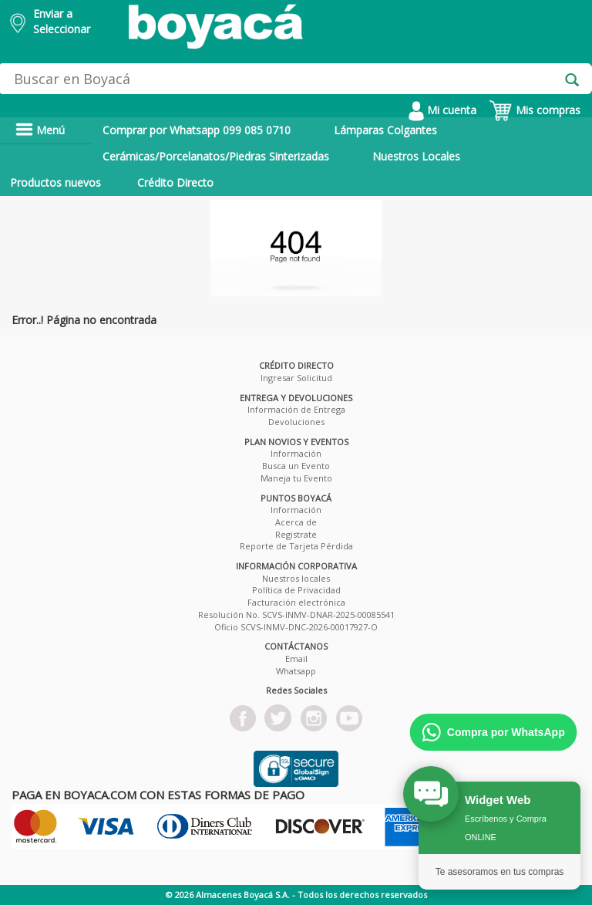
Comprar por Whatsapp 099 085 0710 (197, 130)
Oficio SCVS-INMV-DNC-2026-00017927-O (296, 627)
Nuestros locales (296, 578)
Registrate (296, 534)
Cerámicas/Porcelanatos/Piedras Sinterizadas (216, 156)
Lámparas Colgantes (385, 130)
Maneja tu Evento (296, 478)
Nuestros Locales (416, 156)
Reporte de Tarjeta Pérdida (296, 546)
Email (296, 658)
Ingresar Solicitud (296, 377)
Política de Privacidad (296, 590)
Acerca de (296, 522)
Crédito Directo (175, 182)
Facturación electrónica (296, 602)
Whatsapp (296, 671)
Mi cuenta (442, 110)
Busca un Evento (296, 465)
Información (296, 453)
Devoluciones (296, 421)
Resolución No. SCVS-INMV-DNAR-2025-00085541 (296, 614)
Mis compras (534, 110)
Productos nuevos (55, 182)
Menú (40, 130)
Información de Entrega (296, 409)
